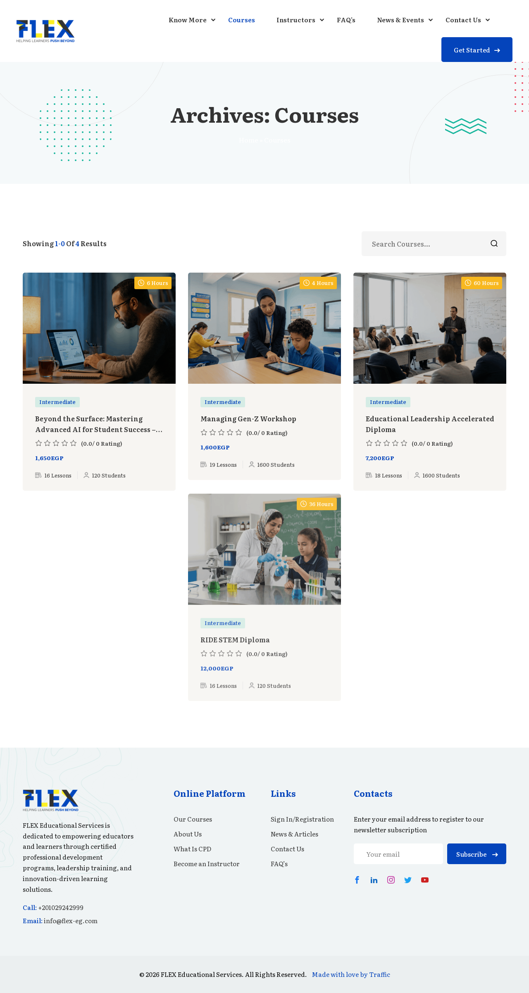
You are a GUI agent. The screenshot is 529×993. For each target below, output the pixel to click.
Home (248, 140)
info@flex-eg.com (71, 920)
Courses (241, 19)
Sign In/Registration (302, 819)
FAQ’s (346, 19)
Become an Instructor (207, 863)
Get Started (477, 50)
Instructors (295, 19)
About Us (188, 834)
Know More (188, 19)
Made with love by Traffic (351, 974)
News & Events (400, 19)
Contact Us (463, 19)
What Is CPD (192, 848)
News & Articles (294, 834)
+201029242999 (60, 907)
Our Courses (193, 819)
